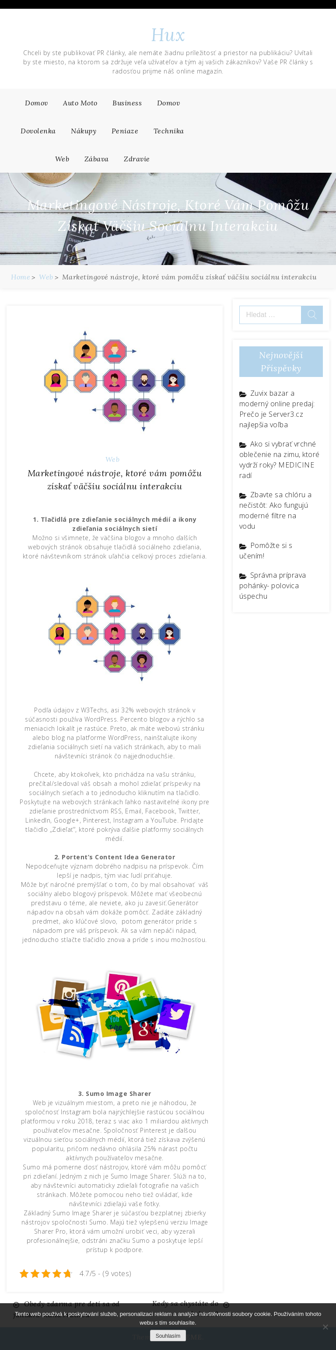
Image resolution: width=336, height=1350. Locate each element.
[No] (325, 1326)
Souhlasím (168, 1336)
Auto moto (80, 102)
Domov (36, 102)
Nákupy (83, 130)
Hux (168, 35)
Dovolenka (38, 130)
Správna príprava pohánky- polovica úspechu (272, 585)
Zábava (96, 158)
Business (127, 102)
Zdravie (137, 158)
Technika (169, 130)
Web (62, 158)
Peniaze (125, 130)
